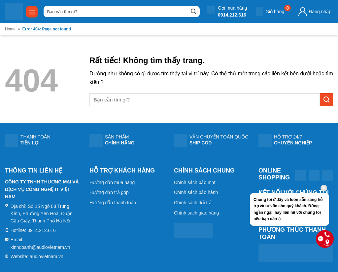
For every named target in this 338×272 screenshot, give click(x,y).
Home (10, 29)
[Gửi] (193, 11)
